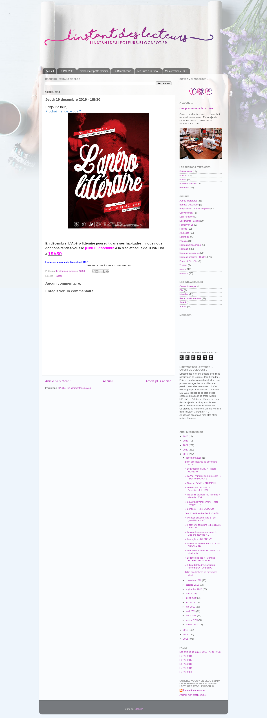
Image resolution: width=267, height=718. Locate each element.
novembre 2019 (194, 580)
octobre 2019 (193, 585)
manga (183, 269)
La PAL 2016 (186, 656)
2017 (186, 634)
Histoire (183, 229)
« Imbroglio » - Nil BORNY (198, 539)
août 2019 (191, 593)
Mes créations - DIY (176, 71)
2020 (186, 450)
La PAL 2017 (186, 660)
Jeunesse (184, 233)
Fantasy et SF (187, 225)
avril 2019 (191, 611)
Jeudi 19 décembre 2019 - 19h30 (202, 513)
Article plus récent (57, 381)
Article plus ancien (158, 381)
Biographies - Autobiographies (195, 208)
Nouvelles (184, 237)
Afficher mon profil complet (193, 695)
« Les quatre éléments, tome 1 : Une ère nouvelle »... (201, 533)
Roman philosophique (191, 245)
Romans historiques (190, 253)
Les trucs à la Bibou (148, 71)
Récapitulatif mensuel (190, 298)
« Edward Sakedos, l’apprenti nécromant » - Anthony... (200, 566)
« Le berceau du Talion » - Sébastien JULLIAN (198, 488)
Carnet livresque (188, 286)
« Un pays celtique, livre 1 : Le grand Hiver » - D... (200, 519)
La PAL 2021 (67, 71)
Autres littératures (188, 201)
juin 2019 (191, 602)
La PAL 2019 (186, 668)
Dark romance (187, 217)
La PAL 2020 (186, 672)
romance (184, 273)
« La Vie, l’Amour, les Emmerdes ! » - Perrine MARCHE (203, 477)
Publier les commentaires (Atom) (75, 388)
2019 (186, 454)
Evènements (186, 171)
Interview (184, 294)
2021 (186, 445)
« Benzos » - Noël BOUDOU (199, 509)
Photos (183, 179)
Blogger (139, 709)
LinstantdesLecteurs (194, 690)
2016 (186, 639)
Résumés (184, 187)
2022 (186, 441)
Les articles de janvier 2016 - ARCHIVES (200, 652)
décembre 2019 (194, 458)
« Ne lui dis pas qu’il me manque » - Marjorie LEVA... (203, 496)
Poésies (184, 241)
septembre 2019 (194, 589)
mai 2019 (191, 607)
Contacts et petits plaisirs (94, 71)
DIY (181, 290)
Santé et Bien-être (189, 261)
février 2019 (192, 620)
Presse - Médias (188, 183)
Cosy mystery (186, 213)
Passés (58, 276)
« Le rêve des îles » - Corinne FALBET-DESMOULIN (200, 559)
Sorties (183, 306)
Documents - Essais (190, 221)
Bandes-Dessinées (189, 204)
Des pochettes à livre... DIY (196, 108)
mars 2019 (191, 615)
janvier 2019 (192, 624)
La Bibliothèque (122, 71)
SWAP (183, 302)
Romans (184, 249)
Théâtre (183, 265)
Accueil (50, 71)
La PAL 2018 (186, 664)
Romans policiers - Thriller (193, 257)
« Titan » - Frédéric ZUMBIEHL (200, 483)
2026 (186, 436)
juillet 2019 (191, 598)
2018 (186, 630)
